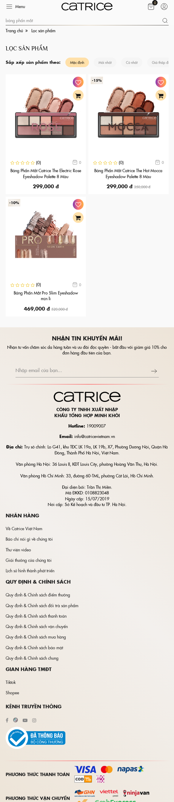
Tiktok (11, 682)
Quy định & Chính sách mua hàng (36, 637)
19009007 (96, 426)
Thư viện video (18, 550)
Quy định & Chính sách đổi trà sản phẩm (42, 605)
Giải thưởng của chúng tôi (29, 560)
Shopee (12, 692)
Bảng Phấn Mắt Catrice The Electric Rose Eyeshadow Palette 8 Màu (45, 173)
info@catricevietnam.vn (94, 436)
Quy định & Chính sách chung (32, 658)
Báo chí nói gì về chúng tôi (29, 539)
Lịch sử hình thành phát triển (30, 570)
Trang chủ (14, 30)
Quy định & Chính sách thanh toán (36, 616)
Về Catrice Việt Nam (24, 528)
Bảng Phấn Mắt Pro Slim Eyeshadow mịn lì (46, 295)
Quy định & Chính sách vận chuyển (37, 626)
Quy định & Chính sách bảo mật (34, 647)
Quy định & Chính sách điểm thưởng (38, 595)
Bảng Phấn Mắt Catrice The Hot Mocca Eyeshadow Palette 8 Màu (128, 173)
